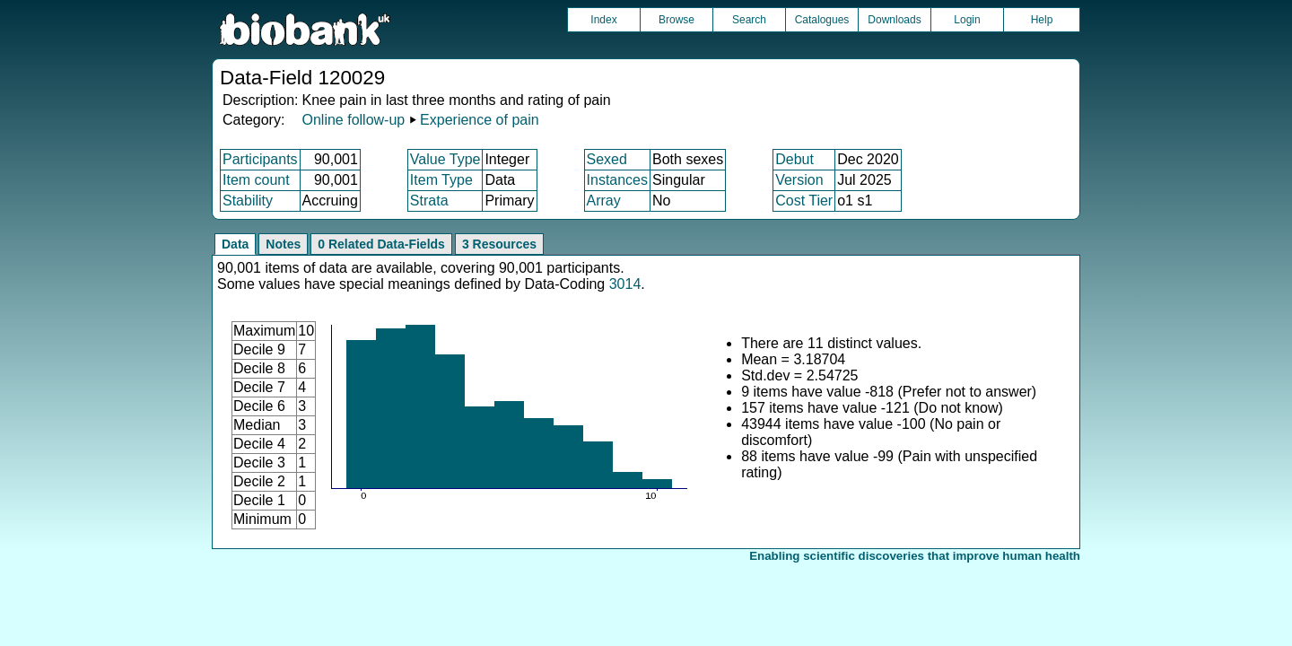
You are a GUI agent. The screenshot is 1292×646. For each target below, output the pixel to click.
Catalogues (822, 19)
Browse (676, 19)
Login (967, 19)
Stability (248, 200)
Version (799, 180)
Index (603, 19)
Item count (256, 180)
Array (604, 200)
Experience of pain (479, 119)
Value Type (445, 159)
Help (1042, 19)
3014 (625, 284)
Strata (429, 200)
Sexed (607, 159)
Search (749, 19)
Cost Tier (804, 200)
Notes (283, 244)
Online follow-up (353, 119)
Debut (794, 159)
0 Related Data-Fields (381, 244)
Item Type (441, 180)
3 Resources (499, 244)
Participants (260, 159)
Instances (617, 180)
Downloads (894, 19)
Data (235, 244)
